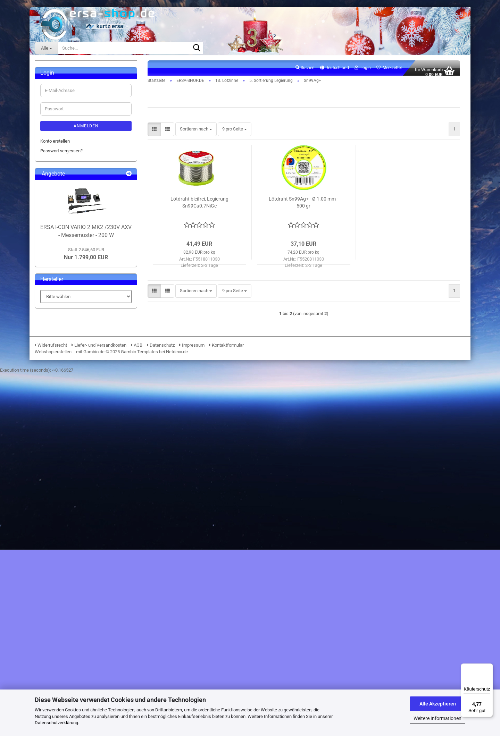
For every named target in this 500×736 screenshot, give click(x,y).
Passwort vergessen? (61, 529)
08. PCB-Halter (59, 175)
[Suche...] (46, 48)
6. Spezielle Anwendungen (76, 363)
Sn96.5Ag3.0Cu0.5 (74, 314)
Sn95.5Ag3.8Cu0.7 (74, 304)
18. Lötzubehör (59, 423)
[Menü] (489, 667)
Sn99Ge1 (65, 344)
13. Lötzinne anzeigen (72, 225)
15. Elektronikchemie (65, 393)
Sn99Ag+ (65, 334)
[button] (334, 71)
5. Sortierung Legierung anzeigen (88, 284)
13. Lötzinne (57, 215)
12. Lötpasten (58, 205)
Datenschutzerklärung (56, 722)
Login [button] (363, 71)
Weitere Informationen (437, 718)
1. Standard (62, 235)
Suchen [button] (305, 71)
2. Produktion (63, 245)
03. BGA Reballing (62, 126)
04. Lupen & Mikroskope (69, 135)
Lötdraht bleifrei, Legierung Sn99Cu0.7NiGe (199, 206)
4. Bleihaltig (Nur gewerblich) (79, 265)
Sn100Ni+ (65, 294)
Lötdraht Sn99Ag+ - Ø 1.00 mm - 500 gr (303, 206)
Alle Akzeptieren (437, 704)
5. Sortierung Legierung (73, 274)
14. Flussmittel (59, 383)
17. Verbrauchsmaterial (68, 413)
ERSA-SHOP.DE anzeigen (69, 96)
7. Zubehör (61, 374)
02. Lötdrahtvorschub (66, 116)
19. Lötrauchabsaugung (68, 433)
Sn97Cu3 (65, 324)
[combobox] (196, 133)
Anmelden (86, 504)
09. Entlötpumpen (62, 185)
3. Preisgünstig (65, 254)
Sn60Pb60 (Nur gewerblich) (83, 354)
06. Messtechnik (61, 156)
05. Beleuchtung (61, 146)
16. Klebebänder (61, 403)
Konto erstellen (55, 519)
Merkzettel (389, 71)
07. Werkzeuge (60, 165)
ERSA (45, 71)
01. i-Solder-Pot (60, 106)
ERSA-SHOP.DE (55, 84)
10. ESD (53, 195)
